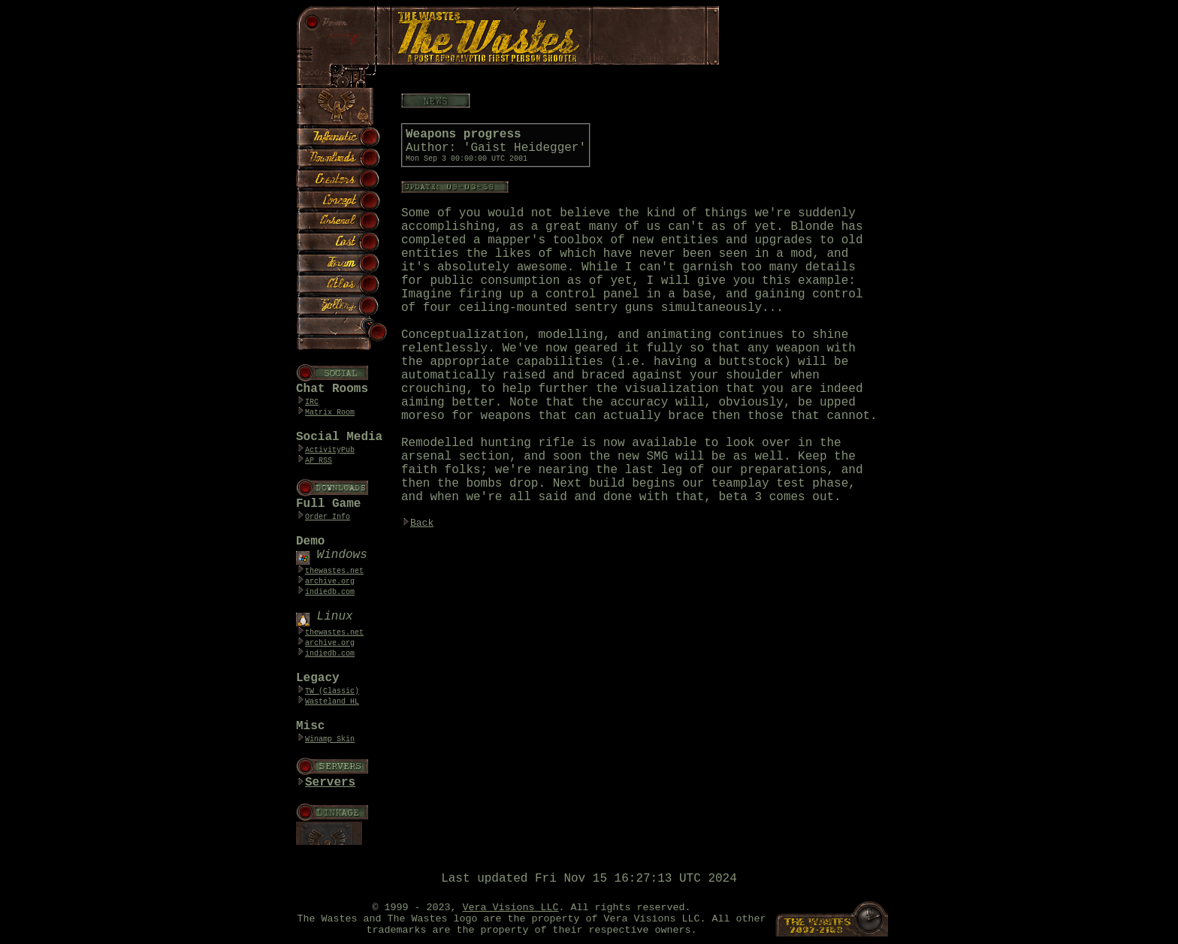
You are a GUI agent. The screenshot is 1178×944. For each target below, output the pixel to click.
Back (421, 523)
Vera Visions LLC (511, 907)
